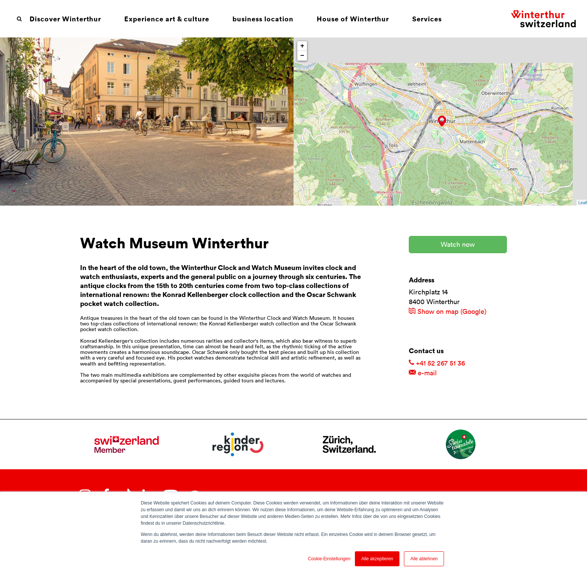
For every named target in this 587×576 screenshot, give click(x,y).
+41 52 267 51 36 (437, 363)
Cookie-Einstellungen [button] (329, 558)
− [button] (302, 55)
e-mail (423, 373)
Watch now (458, 244)
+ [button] (302, 46)
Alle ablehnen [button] (424, 558)
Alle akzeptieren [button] (377, 558)
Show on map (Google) (447, 311)
